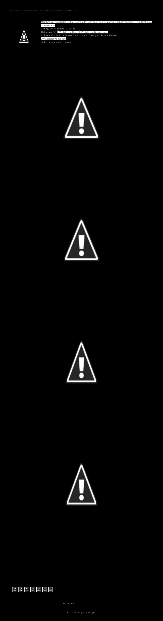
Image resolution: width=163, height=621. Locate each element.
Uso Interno (68, 603)
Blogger (91, 612)
